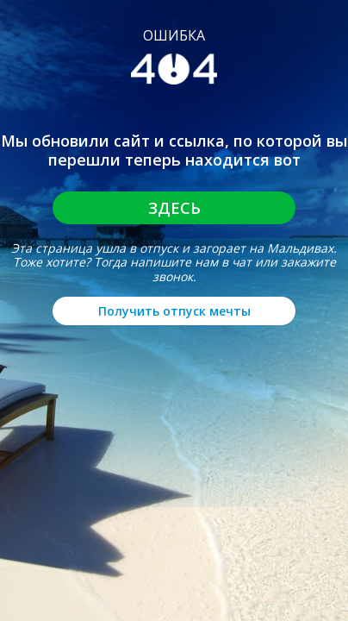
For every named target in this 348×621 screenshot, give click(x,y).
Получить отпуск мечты (174, 311)
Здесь (174, 208)
